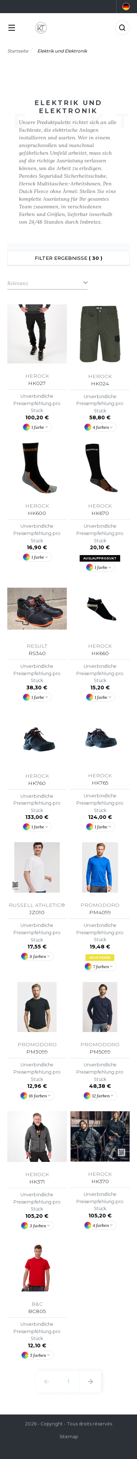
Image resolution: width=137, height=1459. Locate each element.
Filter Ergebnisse (68, 258)
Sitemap (69, 1436)
